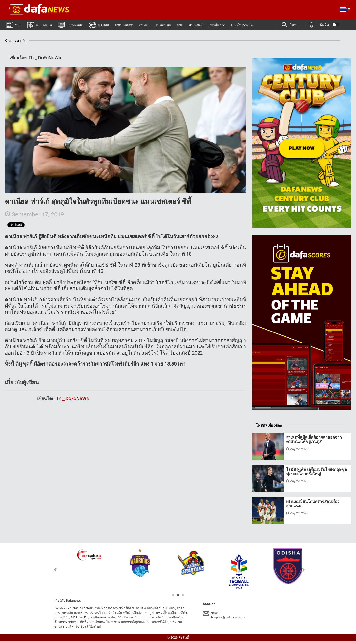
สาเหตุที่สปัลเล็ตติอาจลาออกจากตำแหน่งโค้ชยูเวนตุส (314, 439)
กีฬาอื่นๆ (214, 25)
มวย (180, 25)
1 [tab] (173, 595)
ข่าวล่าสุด (15, 40)
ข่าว (14, 24)
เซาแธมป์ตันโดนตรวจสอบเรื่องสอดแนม (312, 503)
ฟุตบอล (99, 24)
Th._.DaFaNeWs (72, 399)
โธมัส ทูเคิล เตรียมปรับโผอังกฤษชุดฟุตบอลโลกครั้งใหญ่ (316, 471)
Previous (52, 570)
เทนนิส (144, 25)
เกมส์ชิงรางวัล (242, 25)
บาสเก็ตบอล (124, 25)
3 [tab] (182, 595)
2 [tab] (178, 595)
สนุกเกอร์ (196, 25)
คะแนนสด (39, 24)
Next (304, 570)
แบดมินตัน (163, 25)
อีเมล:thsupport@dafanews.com (224, 615)
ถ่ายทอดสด (70, 24)
